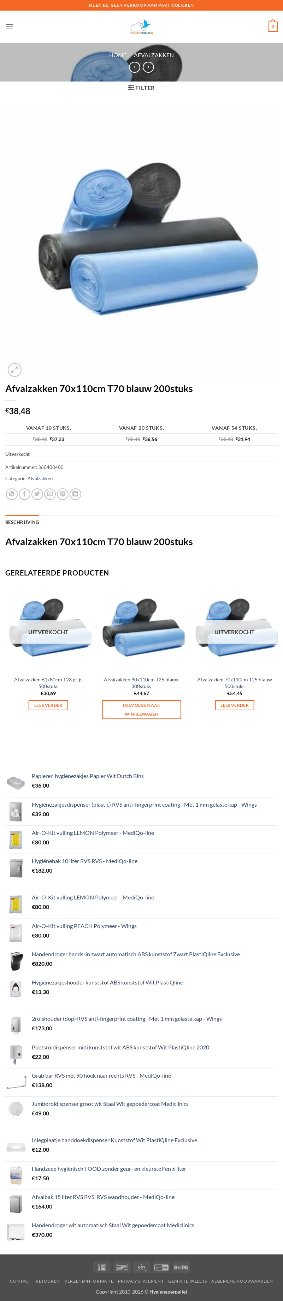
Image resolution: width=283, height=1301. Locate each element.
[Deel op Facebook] (24, 494)
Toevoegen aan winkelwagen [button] (141, 709)
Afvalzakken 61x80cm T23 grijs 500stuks (48, 682)
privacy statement (141, 1281)
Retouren (48, 1281)
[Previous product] (148, 67)
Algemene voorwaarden (242, 1281)
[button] (9, 26)
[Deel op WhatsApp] (12, 494)
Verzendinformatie (88, 1281)
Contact (20, 1281)
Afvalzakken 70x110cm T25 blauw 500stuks (234, 682)
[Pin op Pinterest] (63, 494)
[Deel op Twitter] (37, 494)
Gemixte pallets (187, 1281)
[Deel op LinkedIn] (75, 494)
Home (117, 55)
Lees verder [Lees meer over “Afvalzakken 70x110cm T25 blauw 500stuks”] (234, 705)
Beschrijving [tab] (22, 522)
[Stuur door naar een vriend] (50, 494)
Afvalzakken (154, 55)
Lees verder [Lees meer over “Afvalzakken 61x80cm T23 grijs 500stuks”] (48, 705)
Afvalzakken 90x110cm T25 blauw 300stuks (141, 682)
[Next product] (134, 67)
